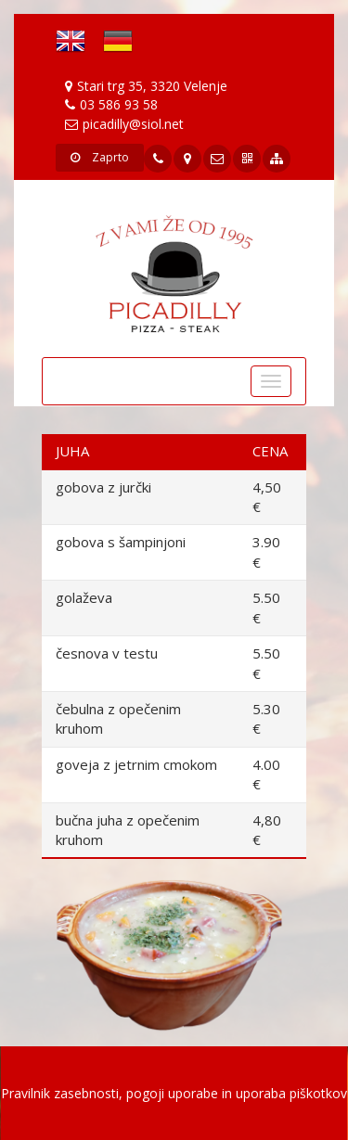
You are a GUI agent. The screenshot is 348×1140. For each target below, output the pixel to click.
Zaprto (100, 157)
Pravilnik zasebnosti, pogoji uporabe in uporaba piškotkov (174, 1093)
